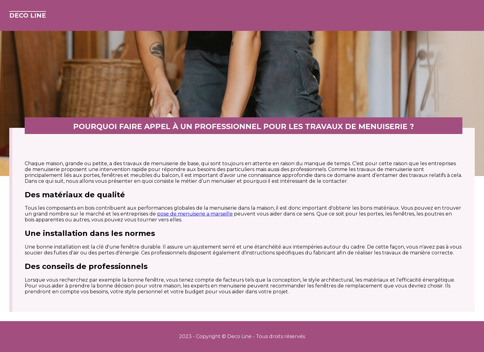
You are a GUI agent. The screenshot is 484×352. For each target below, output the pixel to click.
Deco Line (27, 15)
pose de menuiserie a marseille (195, 214)
